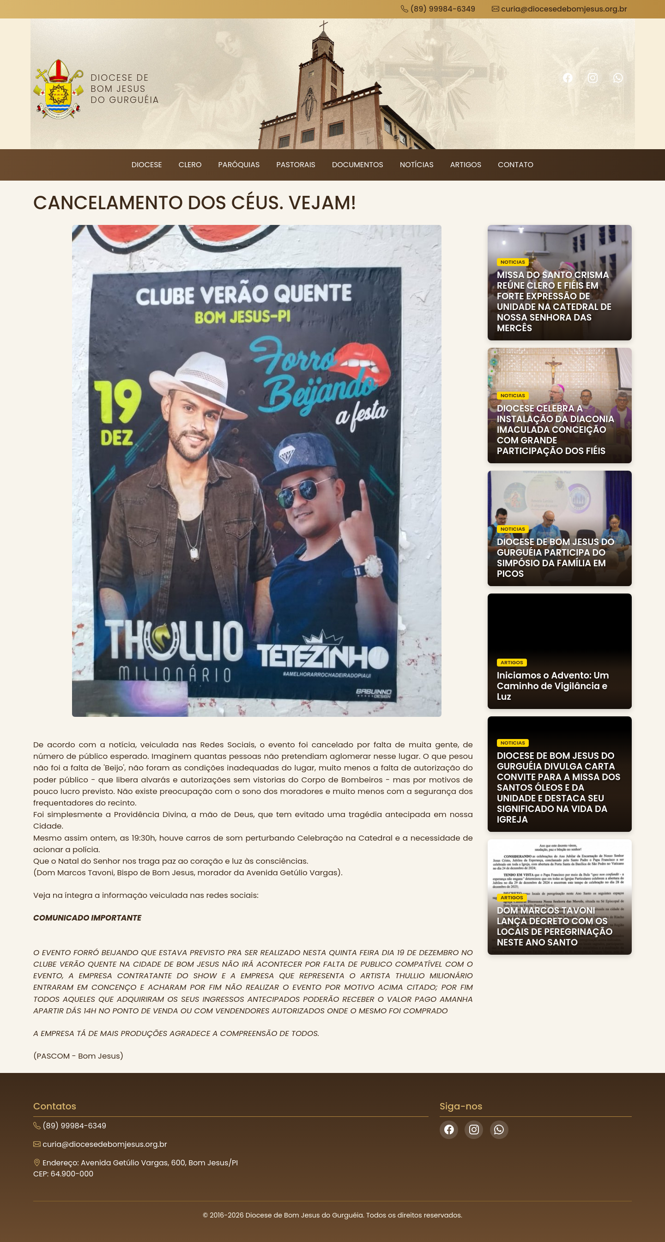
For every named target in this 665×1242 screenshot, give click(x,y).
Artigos (466, 164)
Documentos (357, 164)
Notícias (417, 164)
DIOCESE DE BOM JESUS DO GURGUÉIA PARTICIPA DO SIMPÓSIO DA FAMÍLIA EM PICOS (556, 558)
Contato (515, 164)
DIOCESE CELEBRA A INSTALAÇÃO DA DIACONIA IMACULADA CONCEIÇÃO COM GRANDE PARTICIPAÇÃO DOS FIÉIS (555, 429)
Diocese (147, 164)
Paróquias (239, 164)
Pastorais (295, 164)
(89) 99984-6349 (438, 9)
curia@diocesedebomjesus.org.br (559, 9)
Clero (190, 164)
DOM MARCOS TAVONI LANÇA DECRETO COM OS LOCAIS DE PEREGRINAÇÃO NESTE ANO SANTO (555, 926)
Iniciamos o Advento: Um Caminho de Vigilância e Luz (553, 686)
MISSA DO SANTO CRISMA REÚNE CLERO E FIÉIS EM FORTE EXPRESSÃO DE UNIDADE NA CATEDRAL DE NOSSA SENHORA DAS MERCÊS (554, 301)
